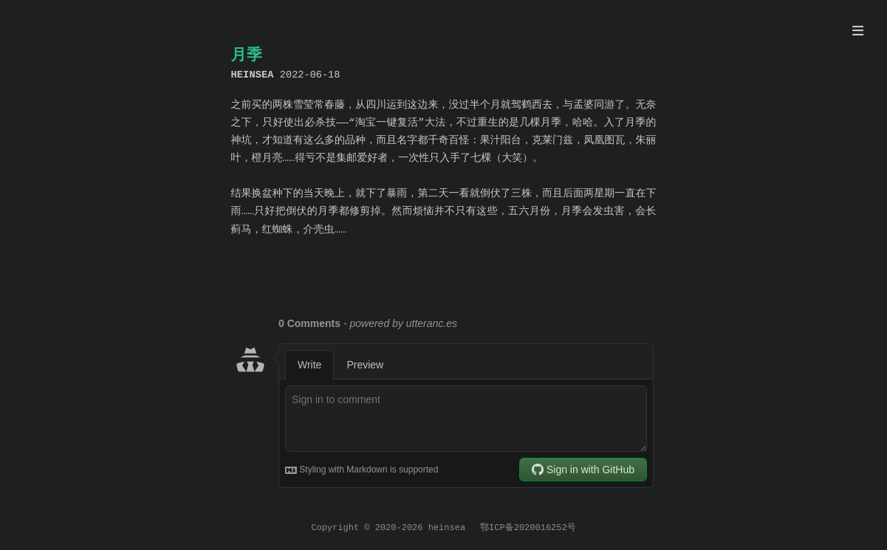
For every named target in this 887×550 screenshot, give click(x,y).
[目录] (857, 32)
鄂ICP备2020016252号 (528, 528)
